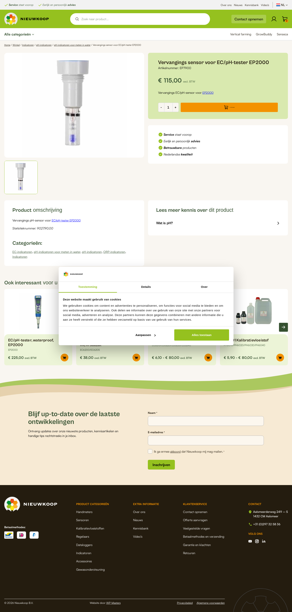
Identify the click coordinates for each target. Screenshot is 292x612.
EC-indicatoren (22, 251)
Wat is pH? (165, 223)
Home (7, 44)
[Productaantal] (168, 107)
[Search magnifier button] (77, 19)
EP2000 (208, 93)
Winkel (16, 44)
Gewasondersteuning (90, 569)
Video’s (265, 5)
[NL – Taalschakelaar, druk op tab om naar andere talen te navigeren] (282, 5)
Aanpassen (145, 335)
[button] (21, 177)
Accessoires (84, 561)
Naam (152, 412)
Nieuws (238, 5)
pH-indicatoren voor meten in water (72, 44)
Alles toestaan (202, 335)
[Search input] (143, 19)
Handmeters (84, 511)
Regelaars (82, 536)
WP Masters (113, 602)
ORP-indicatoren (116, 251)
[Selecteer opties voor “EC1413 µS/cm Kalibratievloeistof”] (208, 357)
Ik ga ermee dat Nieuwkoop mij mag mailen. (189, 451)
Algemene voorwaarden (211, 602)
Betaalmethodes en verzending (202, 536)
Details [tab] (146, 286)
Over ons (226, 5)
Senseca (282, 34)
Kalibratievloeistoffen (90, 528)
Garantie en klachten (195, 544)
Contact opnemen (248, 19)
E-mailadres (156, 432)
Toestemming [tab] (87, 286)
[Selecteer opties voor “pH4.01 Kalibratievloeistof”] (280, 357)
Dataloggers (84, 544)
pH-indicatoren (44, 44)
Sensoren (82, 519)
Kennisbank (252, 5)
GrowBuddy (264, 34)
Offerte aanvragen (193, 519)
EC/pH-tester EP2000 (67, 220)
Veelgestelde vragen (194, 528)
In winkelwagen (232, 107)
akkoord (175, 451)
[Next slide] (283, 326)
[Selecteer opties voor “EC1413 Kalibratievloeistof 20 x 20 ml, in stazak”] (136, 357)
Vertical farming (240, 34)
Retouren (187, 552)
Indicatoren (28, 44)
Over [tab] (204, 286)
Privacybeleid (185, 602)
